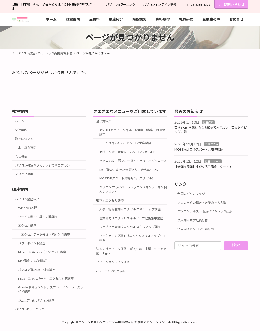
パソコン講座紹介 (27, 199)
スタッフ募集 (24, 174)
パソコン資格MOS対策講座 (36, 270)
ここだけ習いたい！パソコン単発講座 (125, 143)
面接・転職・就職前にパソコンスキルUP (127, 152)
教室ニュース (212, 161)
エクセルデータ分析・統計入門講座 (45, 234)
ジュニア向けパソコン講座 (36, 301)
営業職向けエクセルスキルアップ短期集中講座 (131, 218)
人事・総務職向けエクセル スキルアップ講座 (130, 209)
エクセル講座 (27, 225)
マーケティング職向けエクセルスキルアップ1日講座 (132, 238)
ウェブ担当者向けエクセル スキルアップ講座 (130, 227)
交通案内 (21, 130)
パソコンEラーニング (120, 4)
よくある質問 (27, 148)
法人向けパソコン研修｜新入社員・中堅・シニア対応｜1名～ (131, 251)
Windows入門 (27, 208)
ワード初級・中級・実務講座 (38, 217)
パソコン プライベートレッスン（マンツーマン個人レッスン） (133, 190)
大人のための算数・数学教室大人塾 (201, 203)
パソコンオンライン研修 (159, 4)
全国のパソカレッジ (191, 194)
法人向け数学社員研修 (192, 220)
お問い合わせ (231, 4)
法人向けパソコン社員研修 (195, 229)
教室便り (208, 122)
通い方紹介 (103, 121)
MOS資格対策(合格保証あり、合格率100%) (129, 170)
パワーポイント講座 (31, 243)
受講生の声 (211, 144)
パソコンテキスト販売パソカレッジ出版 (204, 211)
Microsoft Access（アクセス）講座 (42, 252)
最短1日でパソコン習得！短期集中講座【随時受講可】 (132, 132)
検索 (236, 245)
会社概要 (21, 156)
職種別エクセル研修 (110, 201)
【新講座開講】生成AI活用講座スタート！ (203, 167)
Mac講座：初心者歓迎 (33, 261)
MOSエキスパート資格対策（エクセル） (127, 178)
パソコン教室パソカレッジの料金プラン (42, 165)
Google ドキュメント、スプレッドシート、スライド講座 (50, 290)
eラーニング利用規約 (110, 271)
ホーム (19, 121)
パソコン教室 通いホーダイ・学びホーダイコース (133, 161)
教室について (24, 139)
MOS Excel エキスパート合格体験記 (198, 149)
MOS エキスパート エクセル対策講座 (46, 278)
